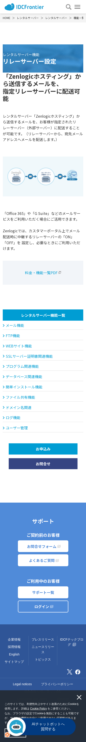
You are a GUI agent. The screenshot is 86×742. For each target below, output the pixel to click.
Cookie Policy (38, 708)
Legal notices (22, 684)
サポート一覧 (43, 592)
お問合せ (43, 463)
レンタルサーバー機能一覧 (43, 315)
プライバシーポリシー (57, 684)
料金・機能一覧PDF (41, 272)
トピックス (43, 659)
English (14, 654)
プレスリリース (43, 639)
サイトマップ (14, 661)
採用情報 (14, 647)
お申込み (43, 449)
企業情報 (14, 639)
